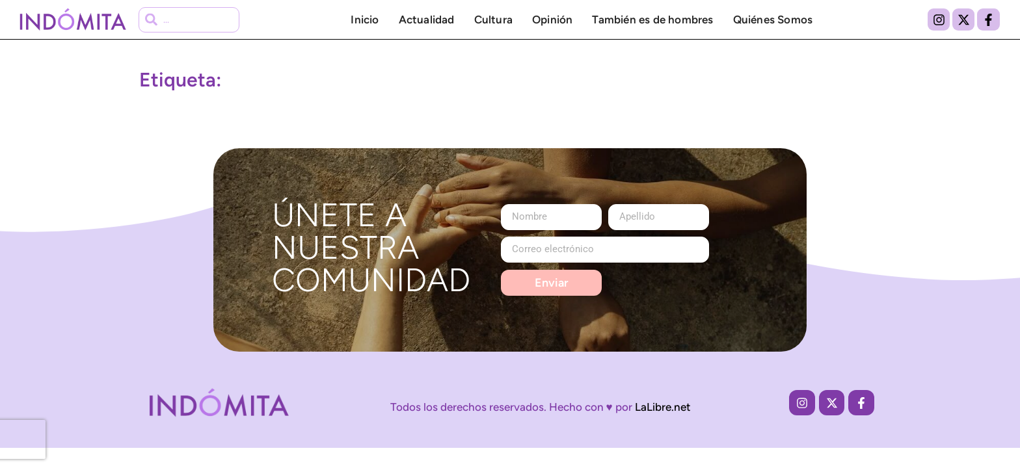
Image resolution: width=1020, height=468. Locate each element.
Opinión (552, 19)
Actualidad (427, 19)
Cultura (493, 19)
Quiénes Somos (773, 19)
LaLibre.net (663, 406)
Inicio (365, 19)
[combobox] (189, 19)
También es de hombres (652, 19)
